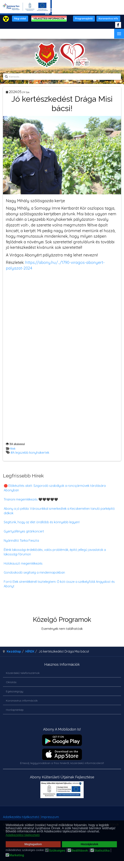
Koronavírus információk (22, 700)
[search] (62, 76)
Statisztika (102, 850)
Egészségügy (14, 691)
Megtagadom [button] (33, 844)
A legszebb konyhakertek (31, 452)
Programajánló (84, 18)
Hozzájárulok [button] (89, 844)
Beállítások (79, 850)
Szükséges (57, 850)
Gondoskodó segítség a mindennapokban (34, 572)
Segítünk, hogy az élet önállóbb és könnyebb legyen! (42, 522)
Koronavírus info (108, 18)
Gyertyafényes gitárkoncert (24, 531)
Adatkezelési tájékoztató (21, 817)
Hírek (12, 448)
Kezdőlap (14, 651)
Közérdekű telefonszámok (23, 673)
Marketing (16, 855)
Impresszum (50, 817)
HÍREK (29, 651)
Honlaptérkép (15, 710)
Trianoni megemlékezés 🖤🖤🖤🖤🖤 (31, 499)
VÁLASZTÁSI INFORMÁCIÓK (49, 18)
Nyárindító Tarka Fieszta (21, 540)
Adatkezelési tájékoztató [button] (23, 835)
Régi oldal (20, 18)
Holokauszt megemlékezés (23, 563)
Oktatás (11, 682)
